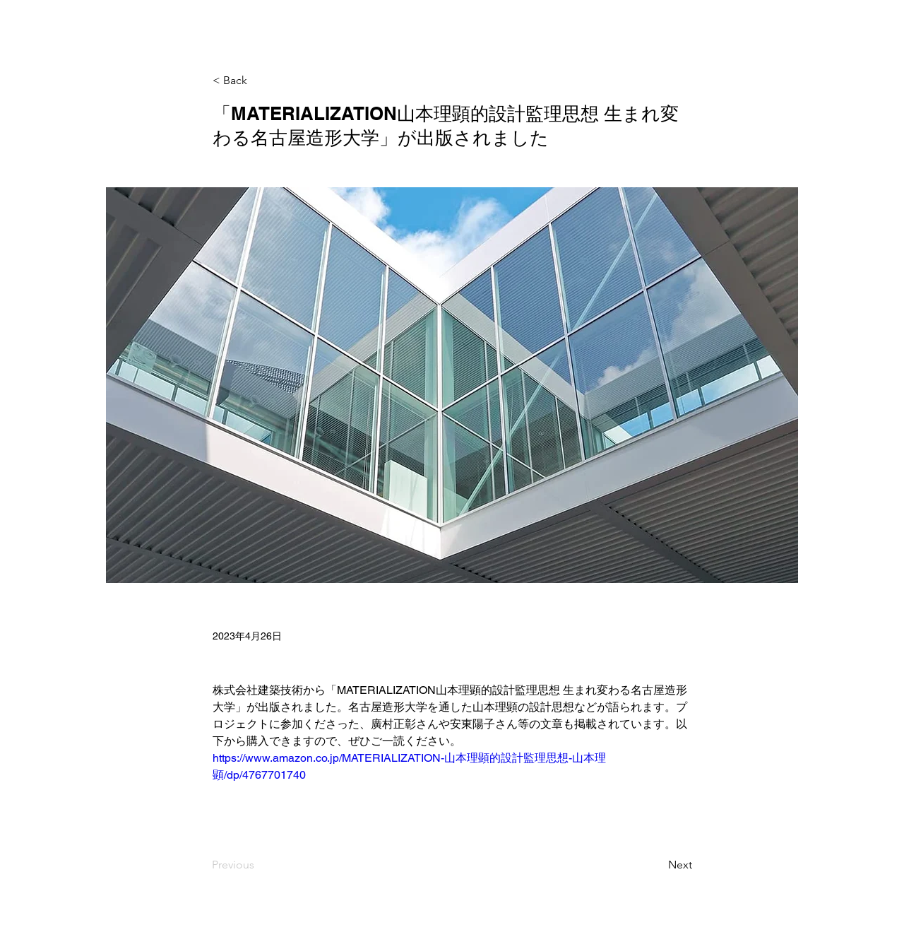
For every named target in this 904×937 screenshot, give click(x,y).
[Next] (657, 865)
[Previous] (258, 865)
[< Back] (259, 81)
